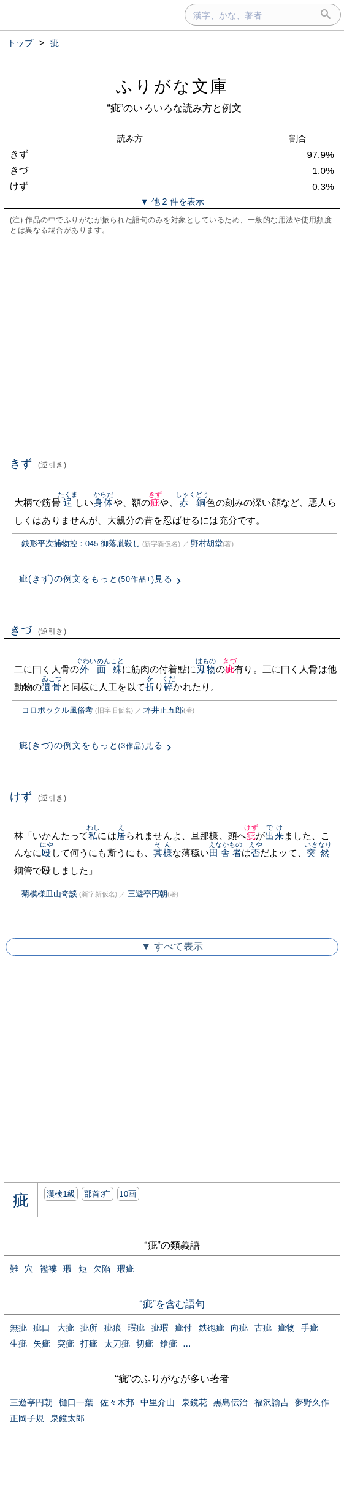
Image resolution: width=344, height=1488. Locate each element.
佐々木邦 (117, 1402)
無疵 (18, 1327)
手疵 (309, 1327)
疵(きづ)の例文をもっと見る (91, 745)
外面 (93, 669)
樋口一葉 (76, 1402)
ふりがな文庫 (172, 86)
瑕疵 (125, 1269)
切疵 (144, 1343)
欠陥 (101, 1269)
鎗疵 (168, 1343)
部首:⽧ (97, 1193)
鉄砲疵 (211, 1327)
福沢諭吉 (271, 1402)
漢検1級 (61, 1193)
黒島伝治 (230, 1402)
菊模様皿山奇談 (49, 893)
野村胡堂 (207, 543)
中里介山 (157, 1402)
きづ (38, 630)
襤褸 (48, 1269)
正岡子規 (27, 1418)
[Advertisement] (172, 344)
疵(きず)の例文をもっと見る (96, 579)
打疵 (88, 1343)
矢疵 (41, 1343)
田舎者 (225, 852)
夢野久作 (312, 1402)
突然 (318, 852)
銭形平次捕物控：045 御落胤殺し (80, 543)
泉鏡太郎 (67, 1418)
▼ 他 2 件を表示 (172, 201)
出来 (274, 835)
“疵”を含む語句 (172, 1304)
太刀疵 (117, 1343)
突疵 (65, 1343)
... (187, 1343)
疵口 (41, 1327)
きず (38, 463)
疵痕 (112, 1327)
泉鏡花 (194, 1402)
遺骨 (52, 687)
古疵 (263, 1327)
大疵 (65, 1327)
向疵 (239, 1327)
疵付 (183, 1327)
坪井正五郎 (163, 710)
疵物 (286, 1327)
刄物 (206, 669)
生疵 (18, 1343)
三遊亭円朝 (147, 893)
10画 (128, 1193)
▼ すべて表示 (171, 946)
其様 (162, 852)
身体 (103, 502)
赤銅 (192, 502)
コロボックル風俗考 (57, 710)
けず (38, 797)
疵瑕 (160, 1327)
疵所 (88, 1327)
